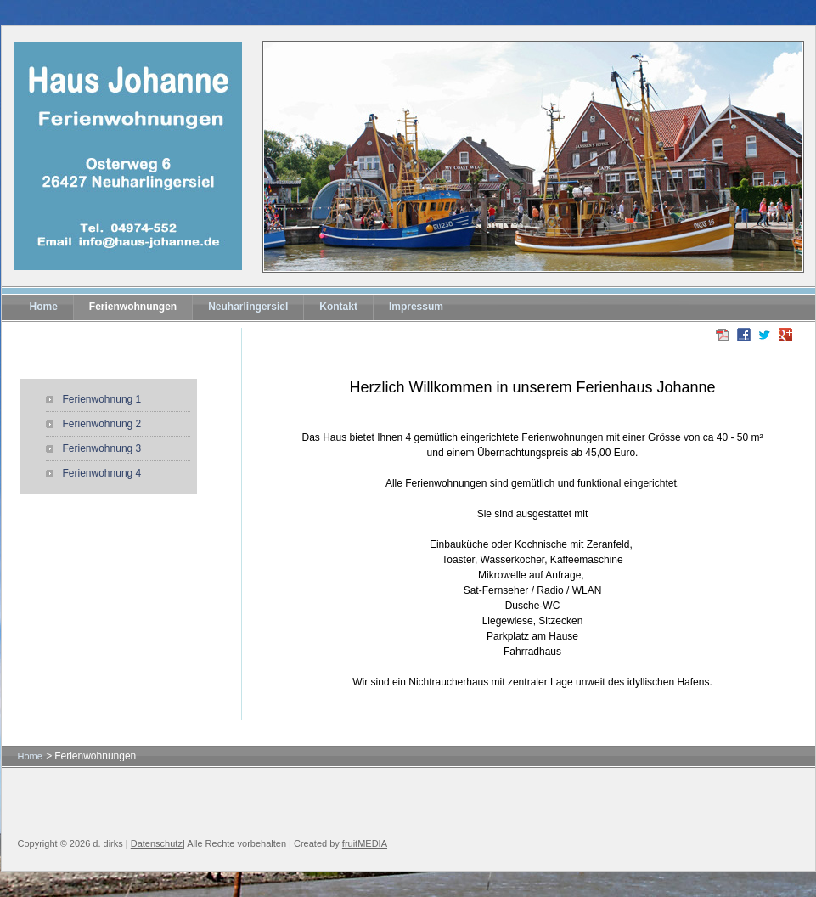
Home (30, 756)
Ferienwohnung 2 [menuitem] (102, 424)
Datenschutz (157, 843)
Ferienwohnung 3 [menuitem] (102, 448)
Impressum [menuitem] (416, 307)
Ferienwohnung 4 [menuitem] (102, 473)
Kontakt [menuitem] (338, 307)
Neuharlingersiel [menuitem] (248, 307)
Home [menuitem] (44, 307)
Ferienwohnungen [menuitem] (133, 307)
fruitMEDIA (364, 843)
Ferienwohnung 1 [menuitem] (102, 399)
